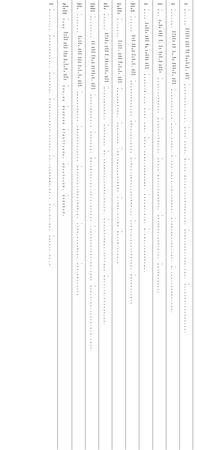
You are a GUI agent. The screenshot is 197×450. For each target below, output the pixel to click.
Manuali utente (118, 247)
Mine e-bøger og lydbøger (145, 163)
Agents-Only (50, 250)
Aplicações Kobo (131, 136)
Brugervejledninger (145, 250)
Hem (186, 4)
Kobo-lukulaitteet (158, 95)
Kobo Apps (49, 83)
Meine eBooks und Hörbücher (104, 182)
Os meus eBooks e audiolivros (131, 186)
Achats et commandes (64, 176)
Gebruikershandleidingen (91, 317)
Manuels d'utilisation (64, 205)
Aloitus (160, 4)
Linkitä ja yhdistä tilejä (161, 56)
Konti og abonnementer (147, 27)
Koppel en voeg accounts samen (93, 73)
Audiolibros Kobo (80, 59)
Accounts (49, 20)
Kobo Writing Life (66, 77)
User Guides (50, 217)
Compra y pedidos (77, 240)
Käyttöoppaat (158, 278)
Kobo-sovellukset (158, 136)
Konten (104, 21)
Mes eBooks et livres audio (64, 143)
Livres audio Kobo (66, 53)
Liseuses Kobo (64, 93)
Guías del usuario (77, 279)
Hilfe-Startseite (106, 6)
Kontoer (171, 18)
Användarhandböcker (185, 308)
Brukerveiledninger (171, 289)
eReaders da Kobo (131, 98)
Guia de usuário (131, 289)
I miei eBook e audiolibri (118, 170)
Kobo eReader (117, 102)
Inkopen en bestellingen (90, 253)
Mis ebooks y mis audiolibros (77, 191)
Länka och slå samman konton (187, 63)
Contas (131, 24)
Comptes (64, 23)
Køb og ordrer (144, 208)
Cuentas (77, 23)
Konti (144, 14)
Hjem (146, 4)
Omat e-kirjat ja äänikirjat (158, 184)
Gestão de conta (133, 38)
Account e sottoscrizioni (120, 45)
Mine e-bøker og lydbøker (172, 184)
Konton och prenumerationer (188, 33)
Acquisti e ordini (118, 211)
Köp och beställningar (185, 254)
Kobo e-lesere (171, 104)
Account (117, 27)
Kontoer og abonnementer (174, 36)
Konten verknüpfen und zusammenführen (107, 64)
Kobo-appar (185, 140)
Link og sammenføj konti (147, 55)
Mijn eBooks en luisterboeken (91, 189)
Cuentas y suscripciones (80, 40)
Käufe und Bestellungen (104, 244)
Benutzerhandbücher (104, 300)
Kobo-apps (144, 120)
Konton (185, 17)
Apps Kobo (117, 133)
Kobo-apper (171, 137)
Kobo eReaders (49, 51)
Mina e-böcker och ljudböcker (185, 191)
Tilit (158, 13)
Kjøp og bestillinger (171, 239)
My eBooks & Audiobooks (50, 124)
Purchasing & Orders (50, 177)
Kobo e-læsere (145, 88)
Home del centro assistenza (119, 8)
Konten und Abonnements (107, 38)
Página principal (79, 6)
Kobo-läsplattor (185, 103)
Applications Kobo (64, 114)
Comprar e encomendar (131, 245)
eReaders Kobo (77, 106)
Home (51, 4)
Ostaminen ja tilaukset (158, 236)
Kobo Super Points (66, 45)
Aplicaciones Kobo (77, 143)
